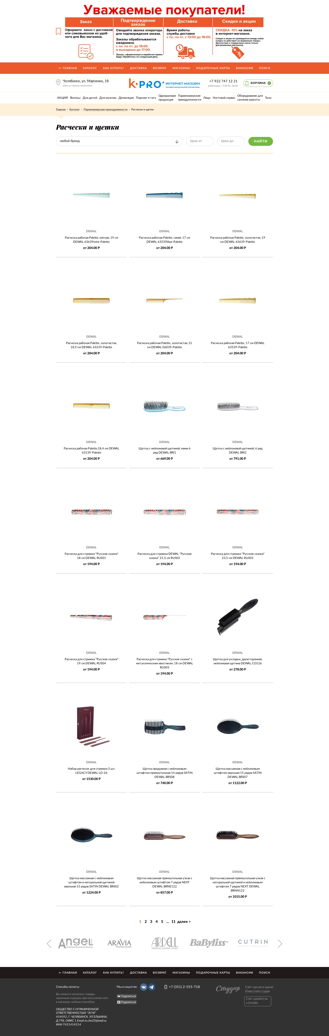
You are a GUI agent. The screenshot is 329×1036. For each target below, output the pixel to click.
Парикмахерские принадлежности (105, 109)
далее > (184, 922)
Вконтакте (143, 987)
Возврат (160, 68)
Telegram (151, 987)
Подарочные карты (213, 68)
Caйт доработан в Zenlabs (257, 1000)
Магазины (181, 68)
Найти (261, 141)
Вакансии (244, 68)
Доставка (138, 68)
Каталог (90, 68)
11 (173, 922)
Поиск (264, 68)
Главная (61, 109)
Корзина (261, 83)
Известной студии (257, 991)
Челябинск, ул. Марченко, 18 (86, 81)
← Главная (68, 68)
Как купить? (113, 68)
